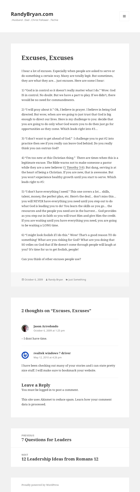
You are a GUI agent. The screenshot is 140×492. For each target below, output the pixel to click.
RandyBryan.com (32, 14)
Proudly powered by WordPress (40, 484)
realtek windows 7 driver (52, 353)
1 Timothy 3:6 (73, 167)
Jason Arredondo (46, 326)
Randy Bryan (55, 279)
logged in (45, 390)
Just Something (77, 279)
